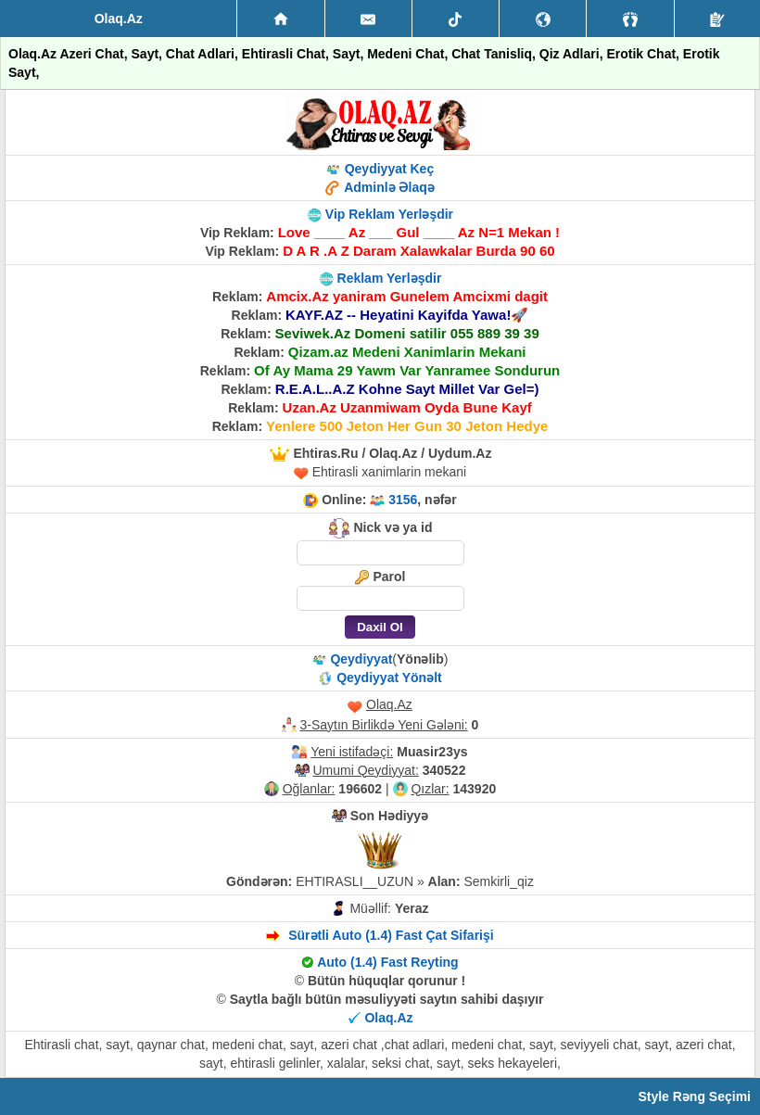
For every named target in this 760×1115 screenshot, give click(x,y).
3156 (402, 499)
